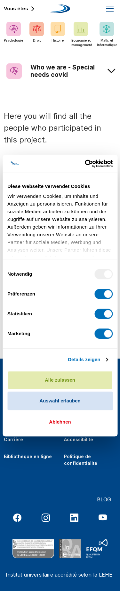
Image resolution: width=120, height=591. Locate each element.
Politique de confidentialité (80, 458)
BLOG (104, 499)
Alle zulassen (60, 380)
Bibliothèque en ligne (28, 456)
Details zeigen (84, 359)
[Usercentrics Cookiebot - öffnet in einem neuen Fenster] (85, 163)
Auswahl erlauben (59, 400)
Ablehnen (60, 422)
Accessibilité (78, 439)
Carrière (13, 439)
